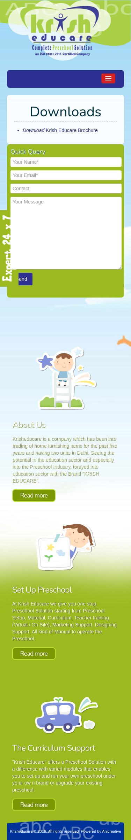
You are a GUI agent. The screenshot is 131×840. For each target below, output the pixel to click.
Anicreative (111, 831)
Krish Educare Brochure (60, 130)
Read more (34, 495)
